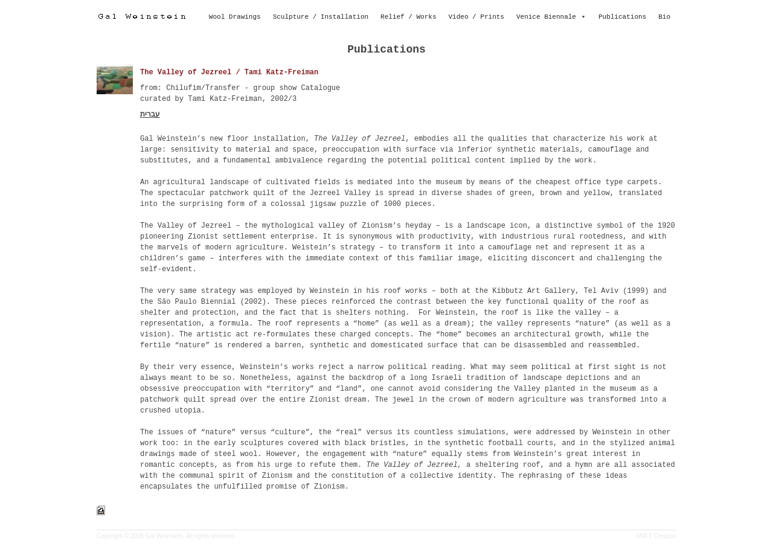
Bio (664, 17)
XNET (644, 536)
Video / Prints (476, 17)
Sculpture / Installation (320, 17)
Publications (622, 17)
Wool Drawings (235, 17)
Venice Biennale (546, 17)
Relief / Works (408, 17)
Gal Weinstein (164, 536)
